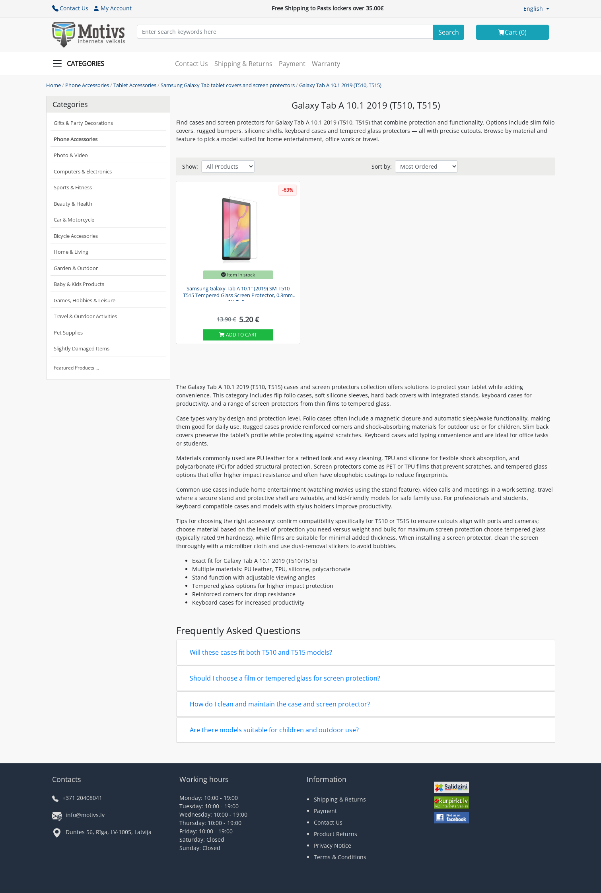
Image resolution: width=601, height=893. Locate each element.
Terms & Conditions (340, 857)
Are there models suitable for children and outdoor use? (274, 730)
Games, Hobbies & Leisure (84, 300)
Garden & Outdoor (76, 268)
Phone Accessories (87, 85)
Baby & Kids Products (79, 284)
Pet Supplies (68, 332)
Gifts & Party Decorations (83, 122)
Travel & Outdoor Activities (85, 316)
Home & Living (71, 251)
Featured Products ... (76, 367)
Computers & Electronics (83, 171)
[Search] (448, 32)
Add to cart (238, 334)
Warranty (326, 63)
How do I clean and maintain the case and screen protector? (280, 704)
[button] (536, 8)
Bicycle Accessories (76, 235)
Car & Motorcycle (74, 219)
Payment (292, 63)
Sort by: (381, 166)
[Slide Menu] (80, 63)
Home (53, 85)
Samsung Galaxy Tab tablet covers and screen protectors (228, 85)
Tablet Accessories (134, 85)
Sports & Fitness (73, 187)
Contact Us (70, 8)
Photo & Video (71, 155)
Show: (190, 166)
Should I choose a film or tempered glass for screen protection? (285, 678)
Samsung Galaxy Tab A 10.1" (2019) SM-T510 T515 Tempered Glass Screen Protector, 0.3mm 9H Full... (238, 293)
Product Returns (335, 834)
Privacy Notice (332, 845)
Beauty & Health (73, 203)
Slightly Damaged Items (81, 348)
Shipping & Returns (243, 63)
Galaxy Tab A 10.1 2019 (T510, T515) (340, 85)
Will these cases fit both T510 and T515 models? (261, 652)
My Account (112, 8)
